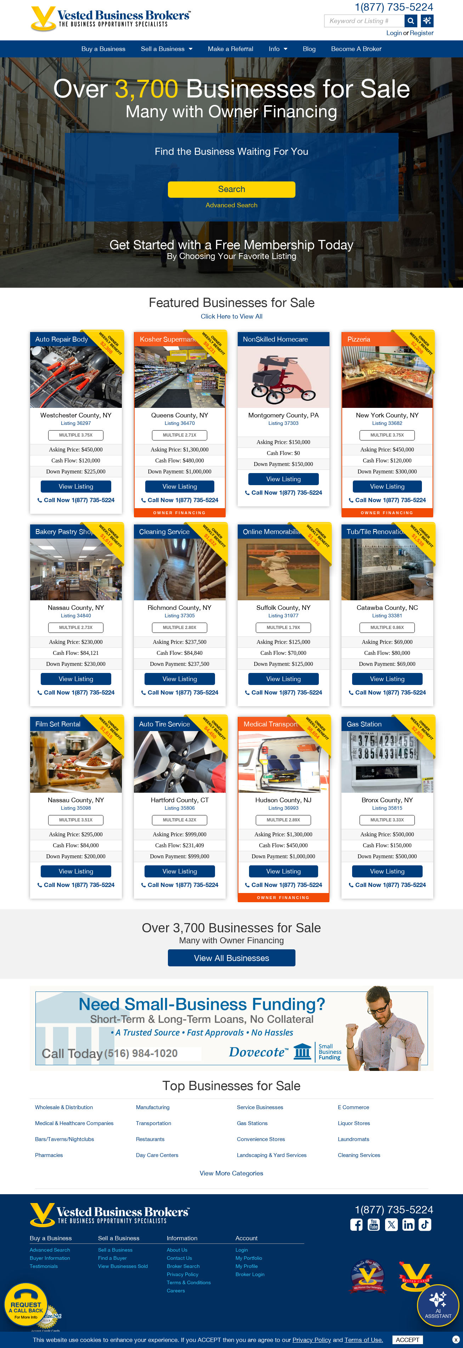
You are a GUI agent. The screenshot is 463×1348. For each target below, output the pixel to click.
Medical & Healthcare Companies (74, 1123)
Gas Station (364, 724)
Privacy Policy (182, 1274)
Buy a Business (103, 48)
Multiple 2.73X (75, 627)
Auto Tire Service (164, 724)
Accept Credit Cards (45, 1331)
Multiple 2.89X (283, 820)
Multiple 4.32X (179, 820)
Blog (309, 48)
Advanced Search (232, 205)
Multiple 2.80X (179, 627)
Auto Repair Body (61, 339)
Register (422, 32)
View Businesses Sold (123, 1266)
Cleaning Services (359, 1155)
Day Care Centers (157, 1155)
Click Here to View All (231, 316)
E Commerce (353, 1107)
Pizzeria (359, 339)
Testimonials (44, 1266)
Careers (176, 1290)
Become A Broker (356, 48)
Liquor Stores (354, 1123)
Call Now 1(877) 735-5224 (76, 500)
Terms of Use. (364, 1339)
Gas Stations (252, 1123)
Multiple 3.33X (387, 820)
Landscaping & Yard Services (272, 1155)
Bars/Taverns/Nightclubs (64, 1139)
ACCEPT (407, 1339)
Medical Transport (271, 724)
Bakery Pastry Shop (65, 531)
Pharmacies (49, 1155)
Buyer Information (50, 1258)
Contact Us (179, 1258)
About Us (177, 1250)
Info (274, 48)
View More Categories (231, 1173)
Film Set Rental (57, 724)
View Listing (76, 486)
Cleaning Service (164, 531)
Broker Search (183, 1266)
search (231, 189)
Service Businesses (260, 1107)
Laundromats (353, 1139)
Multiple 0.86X (387, 627)
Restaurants (150, 1139)
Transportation (153, 1123)
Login (394, 32)
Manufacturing (153, 1107)
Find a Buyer (112, 1258)
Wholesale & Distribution (64, 1107)
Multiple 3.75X (75, 435)
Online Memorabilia (271, 531)
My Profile (247, 1266)
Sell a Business (163, 48)
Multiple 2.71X (179, 435)
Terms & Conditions (189, 1282)
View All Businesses (231, 958)
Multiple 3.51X (75, 820)
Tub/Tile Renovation (377, 531)
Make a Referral (230, 48)
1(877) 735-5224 (394, 6)
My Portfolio (249, 1258)
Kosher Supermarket (171, 339)
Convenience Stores (261, 1139)
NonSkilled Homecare (275, 339)
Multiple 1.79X (283, 627)
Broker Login (250, 1274)
